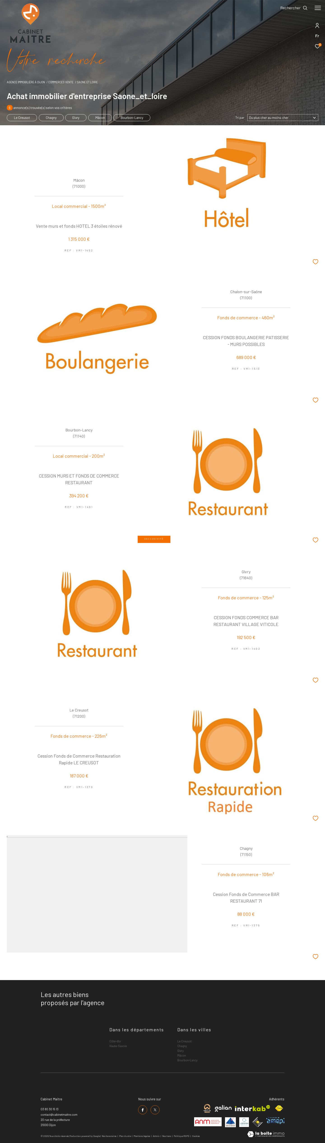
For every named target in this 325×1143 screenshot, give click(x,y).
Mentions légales (142, 1136)
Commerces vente (60, 82)
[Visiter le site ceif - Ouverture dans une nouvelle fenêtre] (257, 1122)
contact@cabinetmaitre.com (59, 1114)
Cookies (196, 1136)
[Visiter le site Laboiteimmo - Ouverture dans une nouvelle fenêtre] (265, 1134)
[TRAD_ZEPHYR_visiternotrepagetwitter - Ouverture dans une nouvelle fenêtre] (155, 1109)
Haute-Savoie (118, 1046)
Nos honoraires (109, 1136)
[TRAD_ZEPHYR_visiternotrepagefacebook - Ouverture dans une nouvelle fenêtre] (142, 1109)
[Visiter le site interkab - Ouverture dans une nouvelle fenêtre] (252, 1108)
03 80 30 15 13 (49, 1109)
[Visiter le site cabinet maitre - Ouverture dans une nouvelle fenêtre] (207, 1108)
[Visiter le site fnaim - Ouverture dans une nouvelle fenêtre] (279, 1108)
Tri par (239, 117)
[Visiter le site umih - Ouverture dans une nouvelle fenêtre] (230, 1122)
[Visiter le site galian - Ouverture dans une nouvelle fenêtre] (223, 1108)
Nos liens (167, 1136)
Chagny (51, 118)
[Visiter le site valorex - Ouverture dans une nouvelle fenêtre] (244, 1122)
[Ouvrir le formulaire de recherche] (294, 8)
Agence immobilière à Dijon (26, 82)
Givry (75, 118)
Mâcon (100, 118)
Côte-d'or (115, 1041)
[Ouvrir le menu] (318, 8)
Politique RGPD (181, 1136)
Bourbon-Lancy (132, 118)
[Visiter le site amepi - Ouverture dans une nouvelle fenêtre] (275, 1120)
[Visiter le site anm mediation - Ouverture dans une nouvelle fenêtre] (208, 1121)
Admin (156, 1136)
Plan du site (125, 1136)
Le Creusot (22, 118)
